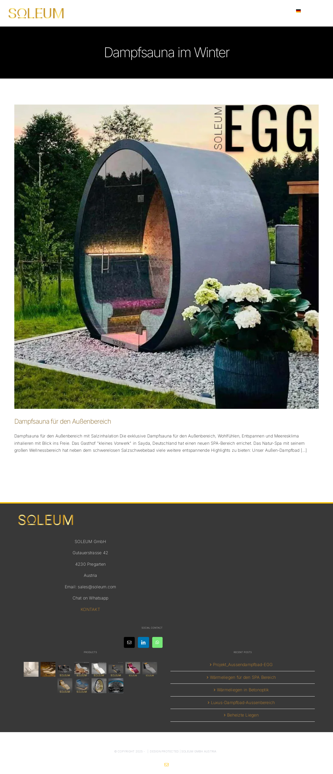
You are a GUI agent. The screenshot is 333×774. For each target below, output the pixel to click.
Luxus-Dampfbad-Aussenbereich (243, 702)
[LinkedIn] (143, 642)
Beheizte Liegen (243, 715)
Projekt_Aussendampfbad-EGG (243, 664)
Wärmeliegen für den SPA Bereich (243, 677)
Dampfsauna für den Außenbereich (62, 421)
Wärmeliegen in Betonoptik (243, 689)
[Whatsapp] (157, 642)
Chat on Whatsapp (90, 598)
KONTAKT (90, 609)
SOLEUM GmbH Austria (198, 751)
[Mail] (129, 642)
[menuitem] (307, 11)
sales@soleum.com (97, 586)
